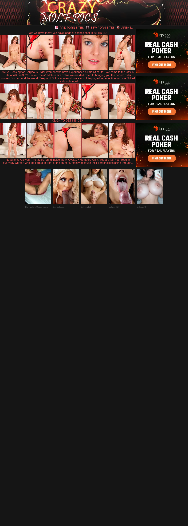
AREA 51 (125, 27)
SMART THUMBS (100, 445)
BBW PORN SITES (100, 27)
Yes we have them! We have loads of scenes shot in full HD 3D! (68, 32)
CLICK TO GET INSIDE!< (68, 120)
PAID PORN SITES (69, 27)
